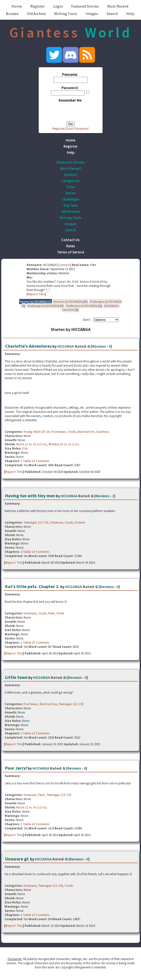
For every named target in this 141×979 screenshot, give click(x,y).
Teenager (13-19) (36, 522)
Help (130, 13)
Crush (71, 432)
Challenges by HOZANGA (106, 301)
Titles (70, 187)
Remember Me (70, 100)
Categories (70, 180)
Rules (70, 246)
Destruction (85, 432)
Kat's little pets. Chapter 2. (32, 586)
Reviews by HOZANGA (67, 301)
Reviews (99, 346)
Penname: (70, 74)
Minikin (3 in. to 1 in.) (64, 444)
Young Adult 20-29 (37, 432)
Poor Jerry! (16, 768)
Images (92, 13)
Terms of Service (70, 252)
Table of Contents (36, 461)
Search (112, 13)
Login (58, 6)
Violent (80, 522)
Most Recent (118, 6)
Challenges (70, 199)
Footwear (58, 432)
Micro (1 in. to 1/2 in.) (31, 444)
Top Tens (70, 205)
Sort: (87, 319)
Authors (70, 174)
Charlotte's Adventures (28, 346)
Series (70, 193)
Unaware (56, 522)
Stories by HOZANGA (33, 301)
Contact (64, 265)
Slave (60, 613)
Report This (36, 294)
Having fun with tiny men (30, 495)
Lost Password (78, 128)
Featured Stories (85, 6)
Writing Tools (65, 13)
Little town (16, 677)
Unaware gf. (17, 859)
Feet (51, 613)
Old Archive (36, 13)
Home (17, 6)
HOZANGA (65, 346)
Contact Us (70, 239)
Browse (12, 13)
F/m (25, 448)
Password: (70, 87)
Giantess (102, 432)
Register (37, 6)
